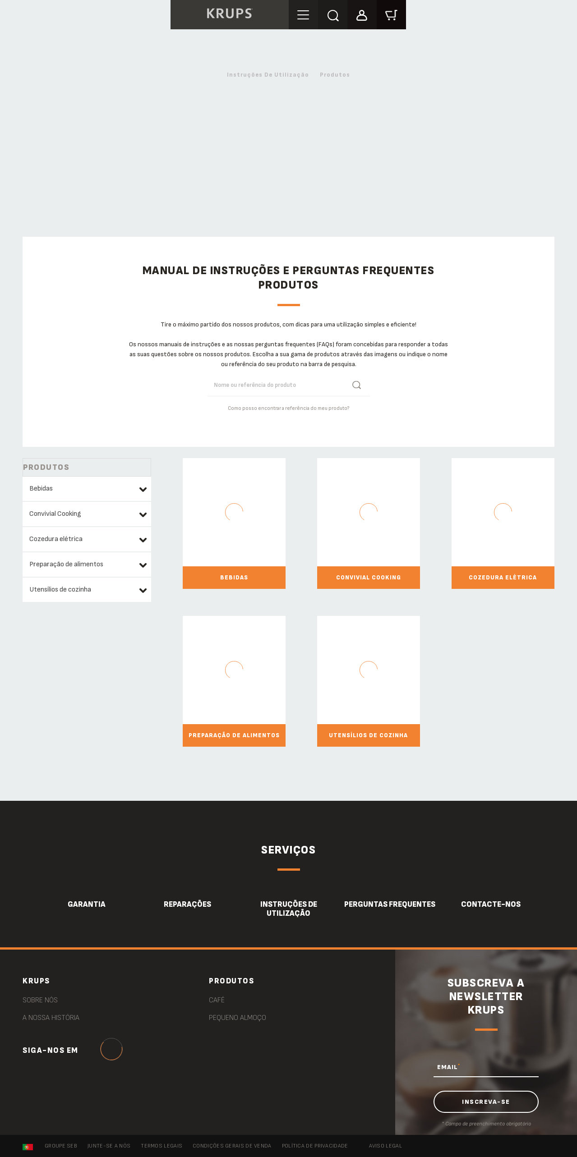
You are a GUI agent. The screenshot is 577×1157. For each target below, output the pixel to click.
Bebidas (41, 488)
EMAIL (448, 1067)
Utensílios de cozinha (60, 589)
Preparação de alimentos (66, 564)
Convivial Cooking (55, 514)
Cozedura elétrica (56, 539)
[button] (362, 14)
